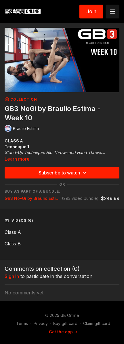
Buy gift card (65, 323)
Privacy (41, 323)
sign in (12, 276)
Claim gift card (96, 323)
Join (91, 11)
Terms (22, 323)
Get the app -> (63, 331)
